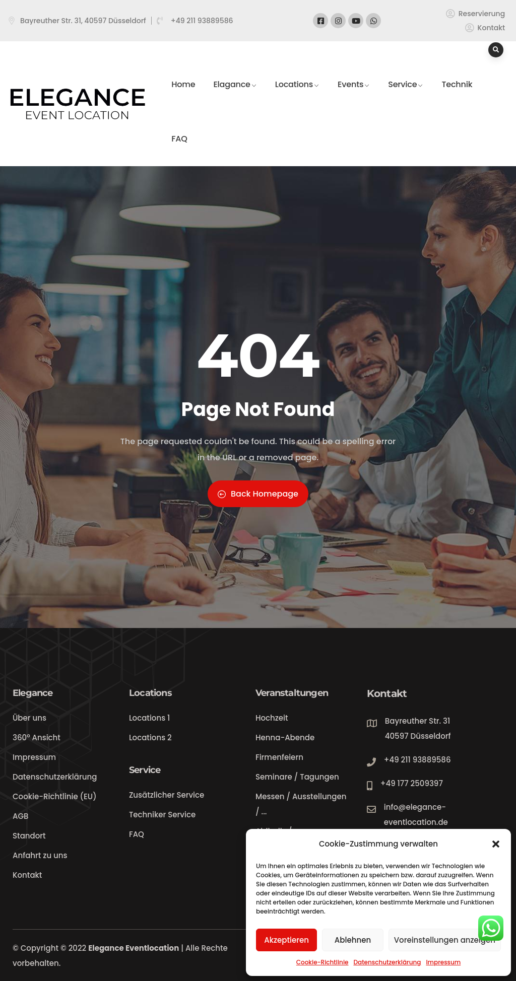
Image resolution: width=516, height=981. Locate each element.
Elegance (33, 692)
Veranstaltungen (291, 692)
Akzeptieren (286, 940)
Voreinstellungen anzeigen (444, 940)
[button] (496, 844)
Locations (297, 95)
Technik (456, 95)
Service (405, 95)
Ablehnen (353, 940)
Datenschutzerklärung (387, 962)
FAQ (179, 149)
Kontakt (387, 693)
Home (183, 95)
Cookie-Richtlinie (322, 962)
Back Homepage (258, 494)
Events (354, 95)
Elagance (234, 95)
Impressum (443, 962)
